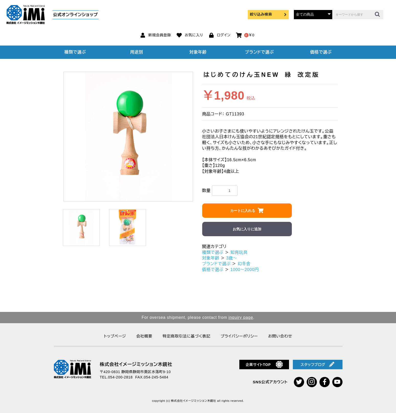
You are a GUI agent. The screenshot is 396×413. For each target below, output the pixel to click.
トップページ (115, 336)
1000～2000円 (244, 269)
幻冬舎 (244, 264)
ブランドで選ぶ (259, 52)
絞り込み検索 (268, 14)
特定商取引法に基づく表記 (186, 336)
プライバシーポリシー (239, 336)
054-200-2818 (120, 377)
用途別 (136, 52)
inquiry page (240, 317)
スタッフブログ (317, 364)
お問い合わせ (280, 336)
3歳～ (231, 258)
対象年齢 (198, 52)
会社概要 (144, 336)
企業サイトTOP (264, 364)
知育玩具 (239, 252)
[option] (128, 136)
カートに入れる (242, 211)
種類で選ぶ (75, 52)
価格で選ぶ (321, 52)
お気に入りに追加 (247, 229)
